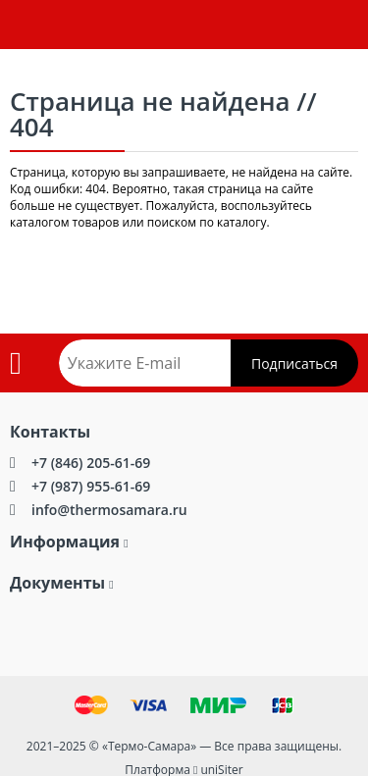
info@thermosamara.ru (109, 509)
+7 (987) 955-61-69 (90, 486)
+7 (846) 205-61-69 (90, 462)
